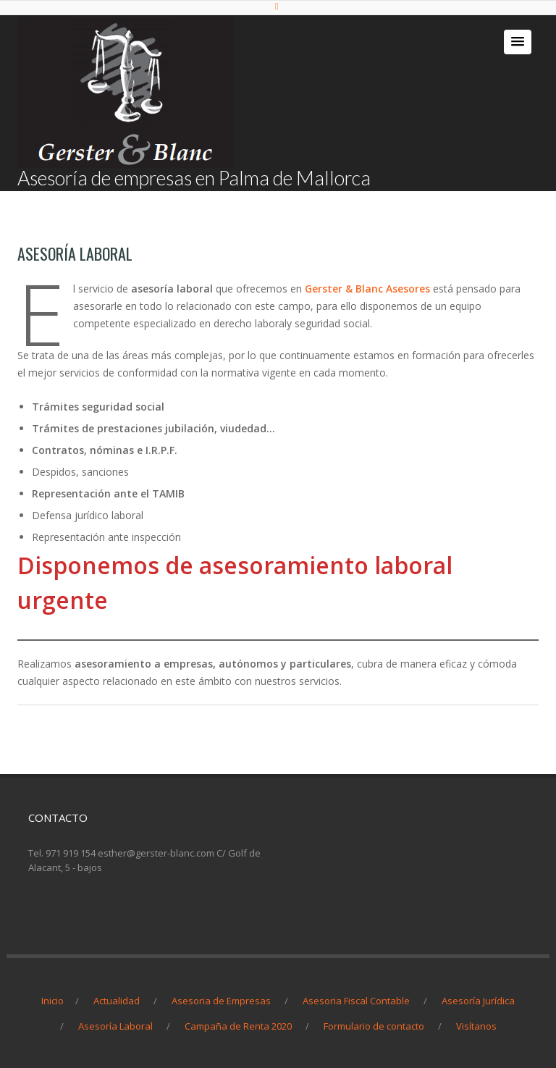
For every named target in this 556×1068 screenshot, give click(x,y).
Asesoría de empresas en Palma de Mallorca (194, 178)
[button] (517, 42)
